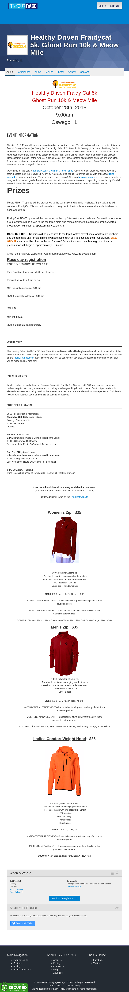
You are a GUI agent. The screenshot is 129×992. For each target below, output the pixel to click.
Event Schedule (16, 892)
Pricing (16, 966)
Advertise (58, 973)
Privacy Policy (73, 985)
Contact (84, 72)
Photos (60, 72)
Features (17, 963)
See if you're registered (64, 898)
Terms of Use (55, 985)
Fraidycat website (79, 497)
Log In (102, 5)
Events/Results (20, 960)
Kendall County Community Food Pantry (53, 170)
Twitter (96, 963)
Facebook (98, 960)
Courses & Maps (74, 886)
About (9, 72)
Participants (23, 72)
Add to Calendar (16, 889)
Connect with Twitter (22, 923)
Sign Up (114, 5)
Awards (72, 72)
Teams (37, 72)
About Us (58, 960)
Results (49, 72)
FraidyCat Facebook (24, 357)
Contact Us (58, 966)
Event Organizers (22, 969)
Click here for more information (81, 989)
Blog (55, 969)
